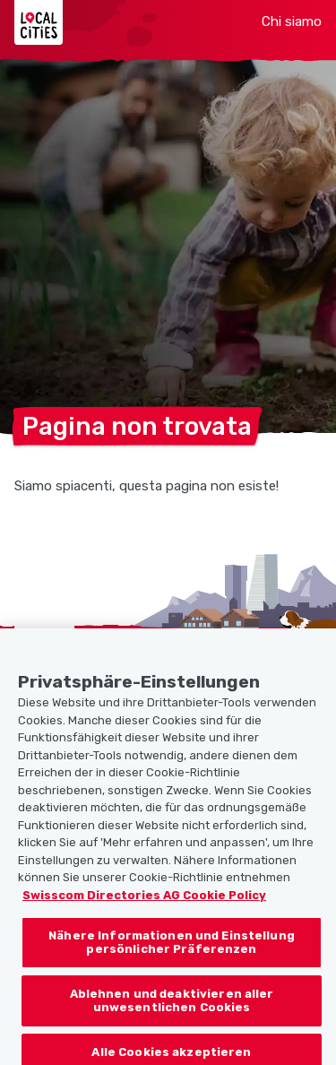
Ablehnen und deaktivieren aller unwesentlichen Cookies (172, 1009)
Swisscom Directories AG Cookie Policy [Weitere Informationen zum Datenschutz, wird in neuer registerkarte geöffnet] (144, 903)
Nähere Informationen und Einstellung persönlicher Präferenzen (171, 950)
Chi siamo (292, 21)
